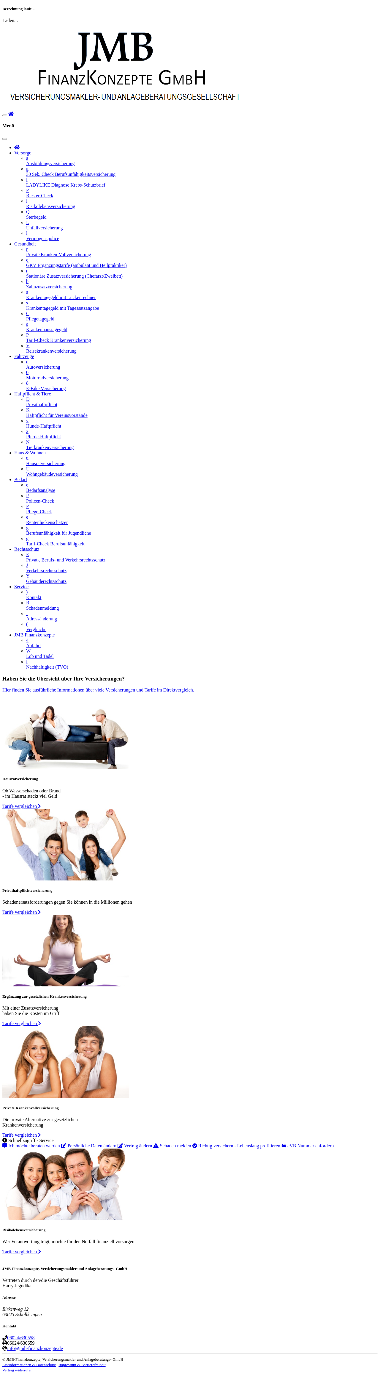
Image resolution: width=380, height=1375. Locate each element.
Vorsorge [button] (22, 152)
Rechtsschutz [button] (26, 549)
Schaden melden (172, 1145)
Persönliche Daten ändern (88, 1145)
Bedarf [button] (20, 479)
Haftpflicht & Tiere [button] (32, 393)
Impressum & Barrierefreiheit (81, 1365)
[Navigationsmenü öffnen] (4, 115)
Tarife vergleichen (21, 806)
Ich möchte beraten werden (31, 1145)
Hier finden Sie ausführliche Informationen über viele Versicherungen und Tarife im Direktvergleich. (98, 689)
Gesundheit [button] (25, 243)
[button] (11, 113)
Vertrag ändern (135, 1145)
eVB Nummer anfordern (307, 1145)
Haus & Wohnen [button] (30, 452)
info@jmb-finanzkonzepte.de (35, 1348)
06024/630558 (20, 1337)
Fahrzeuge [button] (24, 356)
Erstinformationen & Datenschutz (29, 1365)
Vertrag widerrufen (17, 1370)
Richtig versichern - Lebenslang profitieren (236, 1145)
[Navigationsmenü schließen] (4, 139)
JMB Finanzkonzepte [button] (34, 634)
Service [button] (21, 586)
